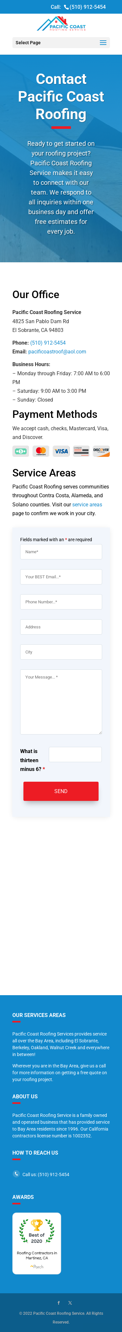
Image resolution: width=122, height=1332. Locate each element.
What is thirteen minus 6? (32, 760)
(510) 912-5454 (88, 7)
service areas (87, 504)
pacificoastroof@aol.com (57, 352)
